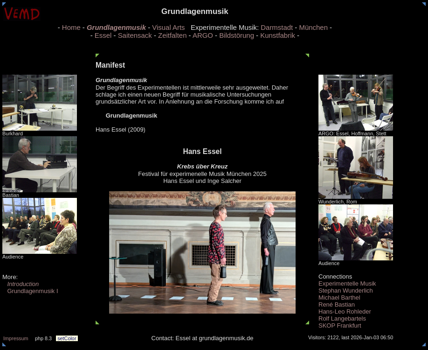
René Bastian (336, 304)
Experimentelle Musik (347, 283)
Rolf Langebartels (342, 318)
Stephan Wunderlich (345, 290)
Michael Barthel (339, 297)
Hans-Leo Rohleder (344, 311)
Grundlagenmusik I (30, 290)
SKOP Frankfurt (339, 325)
